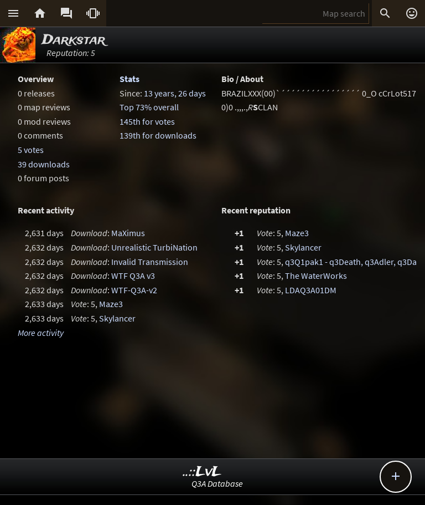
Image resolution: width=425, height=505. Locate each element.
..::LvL (202, 472)
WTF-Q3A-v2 (134, 289)
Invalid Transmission (149, 261)
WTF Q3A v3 (133, 275)
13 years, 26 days (175, 93)
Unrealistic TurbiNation (154, 247)
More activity (41, 332)
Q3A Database (217, 483)
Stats (129, 78)
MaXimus (128, 232)
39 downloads (44, 164)
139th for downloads (158, 135)
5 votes (31, 149)
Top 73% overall (149, 107)
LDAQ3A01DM (310, 289)
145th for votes (147, 121)
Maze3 (111, 303)
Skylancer (117, 318)
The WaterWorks (316, 275)
